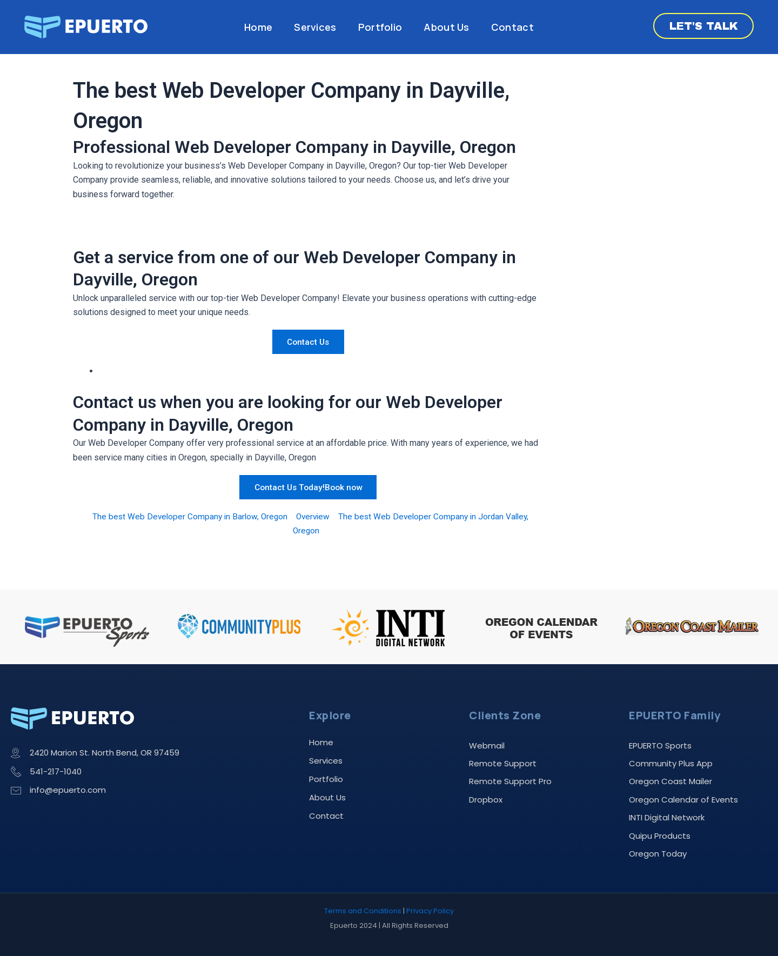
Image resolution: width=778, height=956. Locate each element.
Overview (312, 516)
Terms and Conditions (362, 911)
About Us (446, 27)
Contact (512, 27)
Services (315, 27)
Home (258, 27)
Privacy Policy (430, 911)
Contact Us (308, 342)
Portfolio (380, 27)
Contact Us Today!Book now (308, 487)
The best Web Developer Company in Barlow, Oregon (186, 516)
